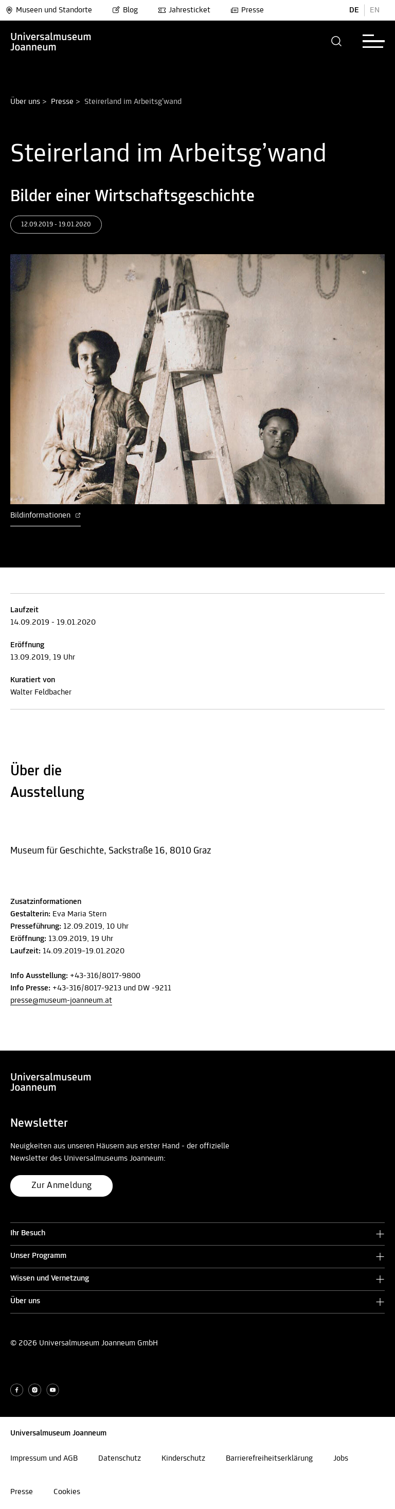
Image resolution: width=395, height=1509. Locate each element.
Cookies (66, 1492)
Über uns (25, 102)
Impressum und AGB (44, 1458)
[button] (336, 41)
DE (354, 10)
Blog (125, 10)
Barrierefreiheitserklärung (269, 1458)
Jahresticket (184, 10)
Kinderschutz (183, 1458)
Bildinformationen (45, 515)
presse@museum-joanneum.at (61, 1001)
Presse (247, 10)
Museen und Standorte (48, 10)
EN (375, 10)
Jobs (340, 1458)
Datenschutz (119, 1458)
